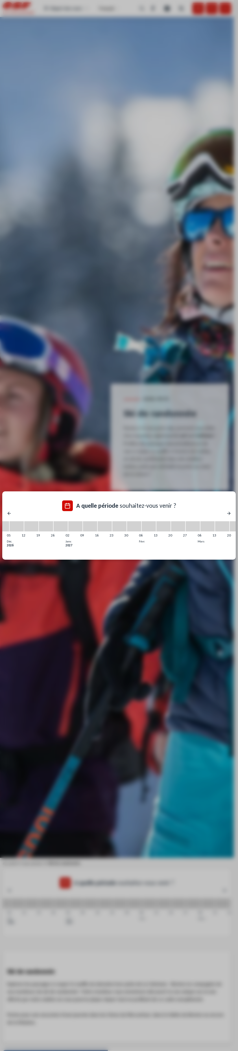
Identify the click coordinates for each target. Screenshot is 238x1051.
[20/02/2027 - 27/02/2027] (178, 526)
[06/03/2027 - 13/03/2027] (207, 526)
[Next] (229, 513)
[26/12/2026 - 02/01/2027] (61, 526)
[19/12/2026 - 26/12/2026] (46, 526)
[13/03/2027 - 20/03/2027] (222, 526)
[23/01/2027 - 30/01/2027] (119, 526)
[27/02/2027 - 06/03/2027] (193, 526)
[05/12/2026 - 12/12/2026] (17, 526)
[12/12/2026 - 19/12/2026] (31, 526)
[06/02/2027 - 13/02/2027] (149, 526)
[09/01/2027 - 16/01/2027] (90, 526)
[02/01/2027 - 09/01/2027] (75, 526)
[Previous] (9, 513)
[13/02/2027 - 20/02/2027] (163, 526)
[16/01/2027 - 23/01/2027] (105, 526)
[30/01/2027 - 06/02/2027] (134, 526)
